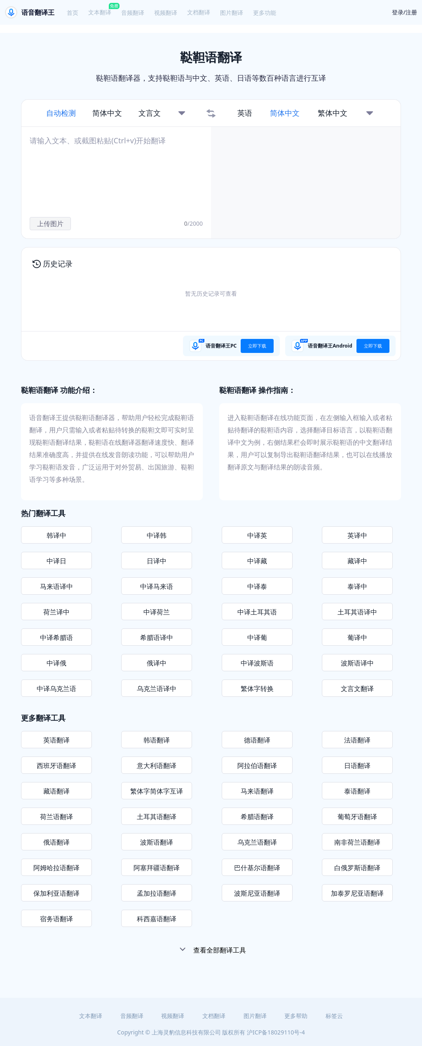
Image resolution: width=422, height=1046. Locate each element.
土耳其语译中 (357, 611)
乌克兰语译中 (156, 688)
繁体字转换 (257, 688)
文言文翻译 (357, 688)
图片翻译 (231, 12)
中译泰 (257, 586)
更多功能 (264, 12)
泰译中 (357, 586)
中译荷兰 (156, 611)
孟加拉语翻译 (156, 893)
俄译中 (156, 663)
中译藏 (257, 560)
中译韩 (156, 535)
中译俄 (56, 663)
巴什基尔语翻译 (257, 867)
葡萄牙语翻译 (357, 816)
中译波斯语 (257, 663)
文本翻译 (99, 12)
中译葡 (257, 637)
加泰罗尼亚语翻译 (357, 893)
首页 (72, 12)
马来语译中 (56, 586)
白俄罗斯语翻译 (357, 867)
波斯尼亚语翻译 (257, 893)
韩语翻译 (156, 740)
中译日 (56, 560)
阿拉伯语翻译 (257, 765)
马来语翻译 (257, 791)
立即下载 (257, 346)
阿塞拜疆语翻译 (157, 867)
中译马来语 (156, 586)
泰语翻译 (357, 791)
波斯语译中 (357, 663)
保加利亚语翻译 (56, 893)
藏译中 (357, 560)
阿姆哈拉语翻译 (56, 867)
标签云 (334, 1016)
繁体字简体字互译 (156, 791)
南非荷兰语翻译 (357, 842)
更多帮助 (295, 1016)
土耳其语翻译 (156, 816)
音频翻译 (132, 12)
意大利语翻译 (156, 765)
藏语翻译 (56, 791)
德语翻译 (257, 740)
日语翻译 (357, 765)
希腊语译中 (156, 637)
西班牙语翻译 (56, 765)
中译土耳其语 (257, 611)
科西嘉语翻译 (156, 918)
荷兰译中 (56, 611)
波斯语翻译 (156, 842)
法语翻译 (357, 740)
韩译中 (56, 535)
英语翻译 (56, 740)
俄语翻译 (56, 842)
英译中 (357, 535)
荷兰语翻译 (56, 816)
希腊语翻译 (257, 816)
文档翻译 (198, 12)
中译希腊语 (56, 637)
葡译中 (357, 637)
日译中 (156, 560)
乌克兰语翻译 (257, 842)
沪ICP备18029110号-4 (276, 1032)
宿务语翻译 (56, 918)
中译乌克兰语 (56, 688)
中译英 (257, 535)
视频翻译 (165, 12)
